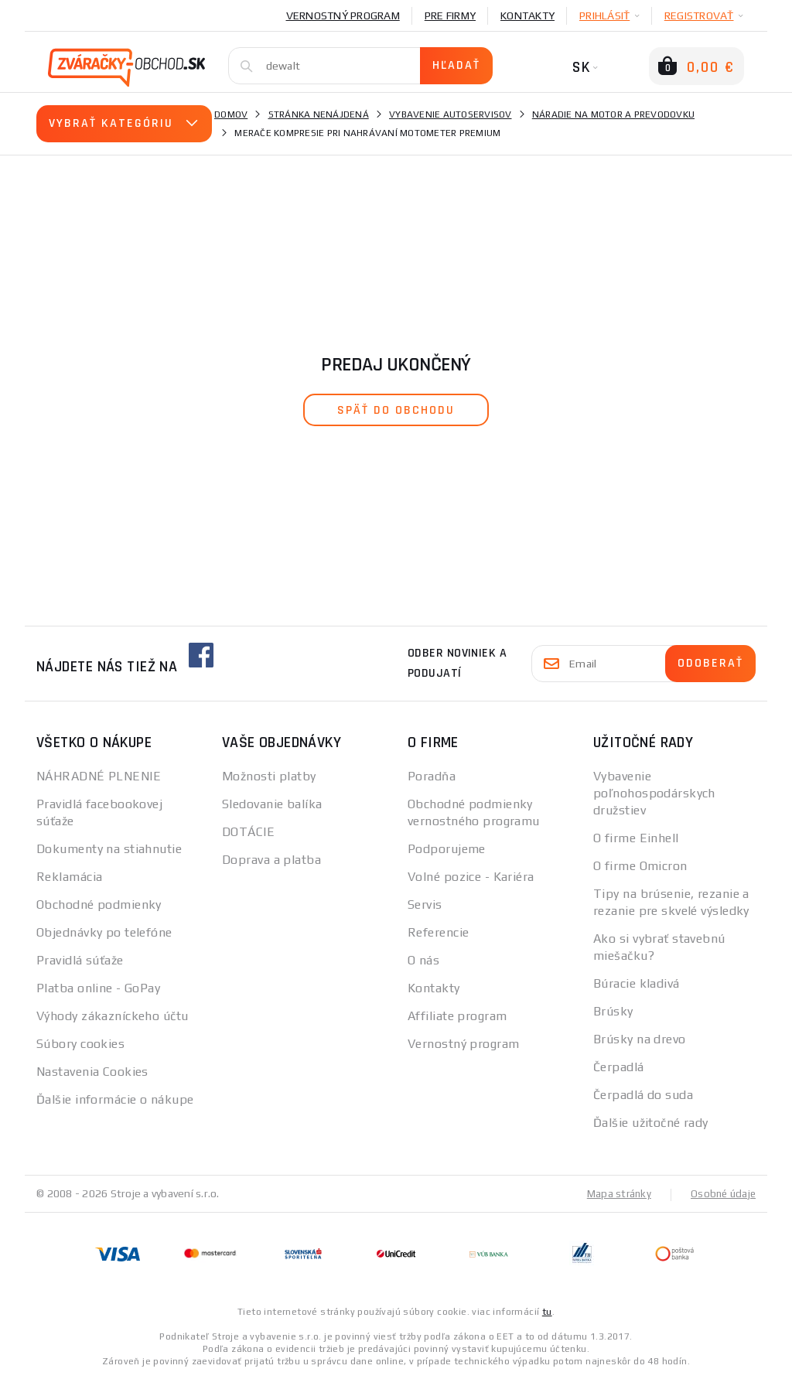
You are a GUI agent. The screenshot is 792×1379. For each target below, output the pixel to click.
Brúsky (613, 1011)
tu (547, 1311)
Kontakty (527, 15)
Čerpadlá (618, 1067)
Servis (425, 904)
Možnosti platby (269, 776)
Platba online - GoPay (98, 988)
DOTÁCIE (248, 831)
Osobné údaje (722, 1193)
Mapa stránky (615, 1193)
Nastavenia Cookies (92, 1071)
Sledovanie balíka (272, 804)
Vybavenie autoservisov (450, 114)
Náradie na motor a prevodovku (613, 114)
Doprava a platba (271, 859)
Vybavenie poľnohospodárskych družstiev (654, 793)
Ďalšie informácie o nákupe (114, 1099)
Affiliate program (457, 1016)
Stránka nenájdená (318, 114)
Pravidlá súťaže (80, 960)
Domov (231, 114)
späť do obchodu (396, 410)
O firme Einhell (636, 838)
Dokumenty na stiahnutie (109, 848)
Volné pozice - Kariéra (471, 876)
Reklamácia (69, 876)
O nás (423, 960)
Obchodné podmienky (99, 904)
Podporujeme (447, 848)
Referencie (438, 932)
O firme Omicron (640, 865)
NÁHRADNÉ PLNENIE (98, 776)
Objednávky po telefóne (104, 932)
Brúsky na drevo (639, 1039)
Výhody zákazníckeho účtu (112, 1016)
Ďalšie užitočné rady (650, 1122)
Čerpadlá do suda (643, 1094)
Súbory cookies (80, 1043)
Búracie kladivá (636, 983)
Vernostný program (343, 15)
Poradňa (432, 776)
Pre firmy (450, 15)
